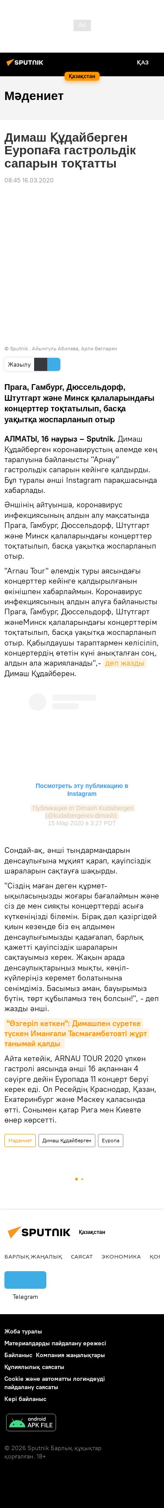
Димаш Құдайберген (66, 1140)
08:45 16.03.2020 (29, 180)
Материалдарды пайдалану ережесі (55, 1343)
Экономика (121, 1256)
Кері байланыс (25, 1399)
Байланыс (18, 1355)
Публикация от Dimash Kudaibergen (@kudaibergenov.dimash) (84, 812)
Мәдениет (20, 1140)
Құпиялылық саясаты (34, 1367)
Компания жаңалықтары (70, 1355)
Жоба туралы (23, 1331)
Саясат (82, 1256)
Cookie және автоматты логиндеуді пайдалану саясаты (54, 1383)
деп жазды (124, 663)
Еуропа (110, 1140)
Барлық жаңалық (33, 1256)
